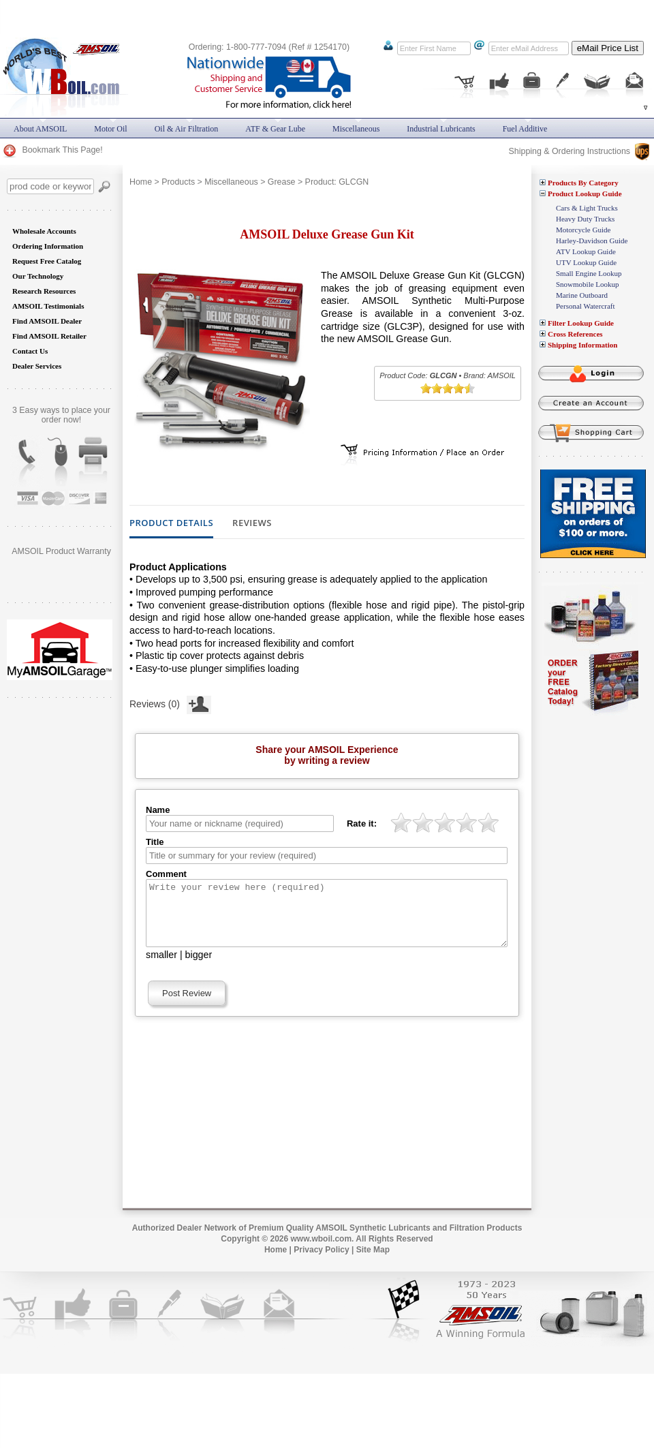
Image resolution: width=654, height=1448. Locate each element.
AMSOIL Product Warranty (61, 551)
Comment (166, 874)
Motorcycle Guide (583, 230)
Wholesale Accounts (44, 231)
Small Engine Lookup (589, 273)
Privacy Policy (321, 1262)
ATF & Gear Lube (275, 129)
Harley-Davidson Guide (591, 240)
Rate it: (362, 823)
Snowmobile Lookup (587, 284)
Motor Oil (110, 129)
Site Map (373, 1262)
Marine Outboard (582, 295)
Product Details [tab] (171, 523)
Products (178, 182)
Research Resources (44, 291)
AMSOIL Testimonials (48, 306)
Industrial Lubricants (441, 129)
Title (155, 842)
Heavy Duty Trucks (585, 219)
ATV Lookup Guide (586, 251)
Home (140, 182)
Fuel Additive (525, 129)
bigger (199, 966)
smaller (161, 966)
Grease (282, 182)
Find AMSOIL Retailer (49, 336)
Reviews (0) (170, 702)
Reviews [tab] (252, 523)
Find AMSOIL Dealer (47, 321)
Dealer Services (36, 366)
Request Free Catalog (46, 261)
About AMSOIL (40, 129)
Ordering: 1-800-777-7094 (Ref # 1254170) (269, 47)
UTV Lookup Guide (586, 262)
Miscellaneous (231, 182)
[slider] (447, 388)
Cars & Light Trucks (587, 208)
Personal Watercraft (585, 306)
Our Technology (37, 276)
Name (158, 810)
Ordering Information (47, 246)
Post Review (186, 1005)
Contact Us (30, 351)
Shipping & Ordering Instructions (579, 151)
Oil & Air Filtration (187, 129)
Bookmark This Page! (52, 150)
